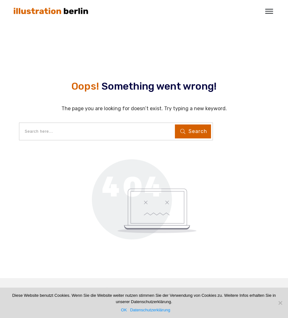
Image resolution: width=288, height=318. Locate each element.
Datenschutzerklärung (150, 310)
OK (124, 310)
